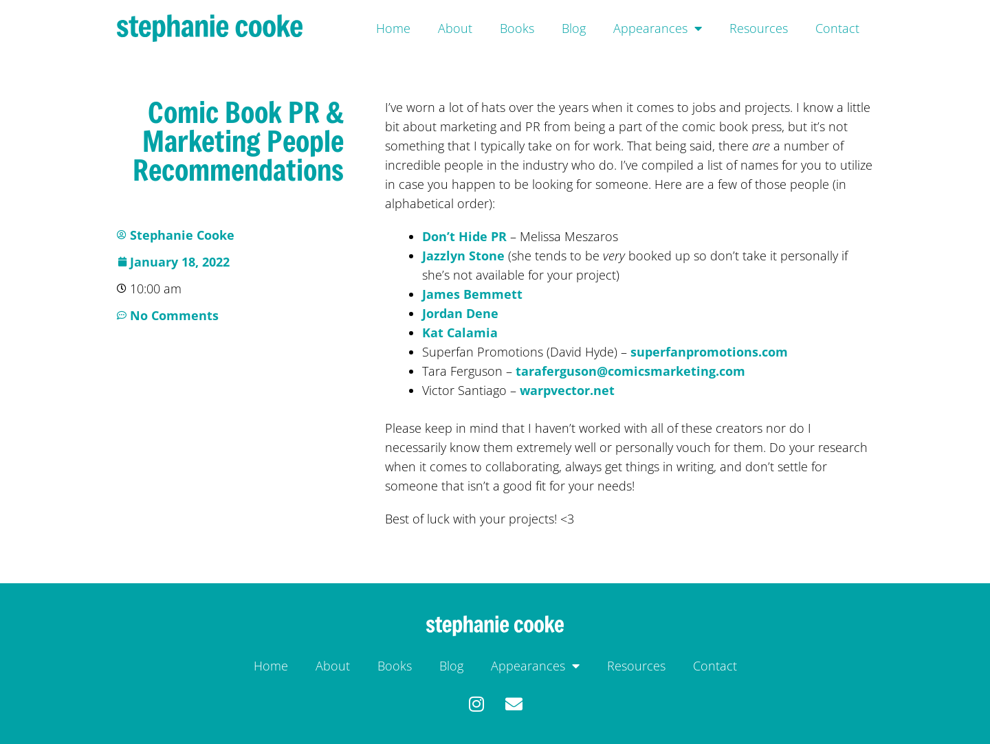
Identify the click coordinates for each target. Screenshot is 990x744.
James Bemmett (472, 294)
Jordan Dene (460, 313)
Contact (837, 28)
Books (517, 28)
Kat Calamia (460, 332)
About (455, 28)
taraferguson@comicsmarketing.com (630, 371)
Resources (758, 28)
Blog (574, 28)
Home (393, 28)
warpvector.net (567, 390)
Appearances (657, 28)
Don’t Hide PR (464, 236)
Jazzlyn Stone (463, 255)
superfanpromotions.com (709, 351)
